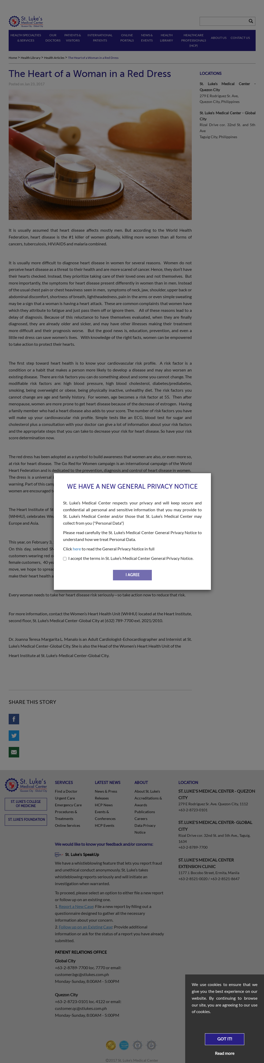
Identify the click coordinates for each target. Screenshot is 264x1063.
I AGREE (132, 575)
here (77, 548)
